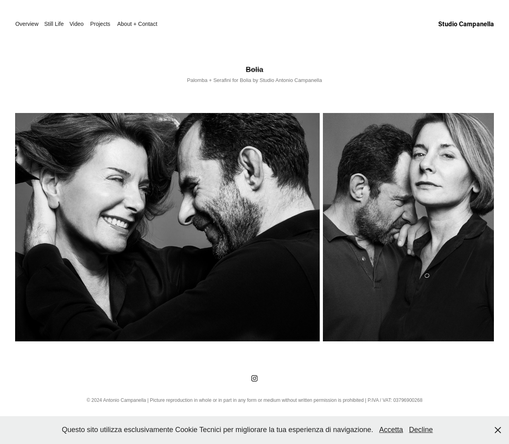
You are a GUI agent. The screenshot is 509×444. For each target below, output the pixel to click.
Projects (100, 24)
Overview (26, 24)
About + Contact (137, 24)
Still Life (54, 24)
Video (77, 24)
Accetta (391, 430)
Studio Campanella (466, 23)
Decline (421, 430)
